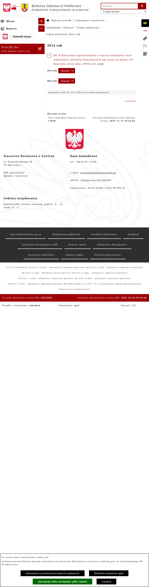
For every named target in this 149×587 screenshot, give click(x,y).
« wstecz (130, 101)
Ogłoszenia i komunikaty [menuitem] (19, 411)
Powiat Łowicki (62, 20)
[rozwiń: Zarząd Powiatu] (42, 315)
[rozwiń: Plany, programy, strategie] (42, 303)
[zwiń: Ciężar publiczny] (42, 138)
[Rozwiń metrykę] (66, 70)
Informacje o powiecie (89, 20)
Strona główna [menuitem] (11, 27)
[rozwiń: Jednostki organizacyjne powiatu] (42, 287)
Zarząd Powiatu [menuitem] (12, 315)
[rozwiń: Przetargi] (42, 440)
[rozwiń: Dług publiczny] (42, 130)
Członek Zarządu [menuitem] (13, 334)
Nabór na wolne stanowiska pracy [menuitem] (13, 448)
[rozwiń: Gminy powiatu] (42, 93)
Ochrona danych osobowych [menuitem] (12, 386)
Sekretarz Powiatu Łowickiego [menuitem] (14, 342)
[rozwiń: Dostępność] (42, 480)
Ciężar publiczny (88, 27)
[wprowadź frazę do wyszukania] (119, 6)
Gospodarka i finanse (59, 27)
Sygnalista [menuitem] (8, 486)
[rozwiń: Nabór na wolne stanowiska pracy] (42, 447)
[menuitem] (22, 35)
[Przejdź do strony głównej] (46, 8)
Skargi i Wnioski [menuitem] (12, 530)
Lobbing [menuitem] (7, 543)
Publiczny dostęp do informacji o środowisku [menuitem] (18, 459)
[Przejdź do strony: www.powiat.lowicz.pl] (145, 38)
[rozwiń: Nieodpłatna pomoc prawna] (42, 520)
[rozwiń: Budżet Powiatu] (42, 113)
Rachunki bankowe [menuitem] (14, 404)
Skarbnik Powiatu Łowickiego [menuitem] (13, 352)
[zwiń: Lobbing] (42, 543)
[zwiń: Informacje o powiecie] (42, 52)
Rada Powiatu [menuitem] (10, 361)
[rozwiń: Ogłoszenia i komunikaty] (42, 411)
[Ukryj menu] (41, 21)
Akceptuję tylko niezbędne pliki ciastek (62, 581)
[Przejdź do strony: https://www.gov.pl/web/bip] (145, 31)
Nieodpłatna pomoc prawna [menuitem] (15, 521)
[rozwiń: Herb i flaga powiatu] (42, 76)
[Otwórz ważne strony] (145, 46)
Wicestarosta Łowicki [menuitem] (16, 327)
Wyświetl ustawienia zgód (108, 573)
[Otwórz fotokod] (145, 54)
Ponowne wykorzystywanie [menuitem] (13, 505)
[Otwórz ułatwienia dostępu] (145, 23)
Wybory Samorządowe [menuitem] (16, 467)
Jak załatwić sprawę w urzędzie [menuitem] (16, 396)
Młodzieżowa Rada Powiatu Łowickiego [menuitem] (15, 369)
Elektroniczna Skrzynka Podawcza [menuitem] (18, 432)
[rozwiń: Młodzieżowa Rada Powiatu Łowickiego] (42, 367)
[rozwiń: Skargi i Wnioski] (42, 530)
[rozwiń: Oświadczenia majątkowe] (42, 417)
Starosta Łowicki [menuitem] (13, 321)
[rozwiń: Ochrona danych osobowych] (42, 384)
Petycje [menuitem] (6, 536)
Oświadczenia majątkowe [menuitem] (19, 417)
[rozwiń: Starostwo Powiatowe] (42, 378)
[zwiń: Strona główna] (42, 27)
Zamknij (106, 581)
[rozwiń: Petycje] (42, 536)
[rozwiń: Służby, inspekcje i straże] (42, 275)
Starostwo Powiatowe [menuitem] (16, 377)
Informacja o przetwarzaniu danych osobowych (52, 573)
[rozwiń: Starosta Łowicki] (42, 321)
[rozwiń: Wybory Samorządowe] (42, 467)
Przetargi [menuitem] (7, 440)
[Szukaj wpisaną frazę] (142, 6)
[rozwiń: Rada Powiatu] (42, 361)
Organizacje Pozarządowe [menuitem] (19, 423)
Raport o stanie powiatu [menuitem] (18, 473)
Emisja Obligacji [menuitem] (12, 513)
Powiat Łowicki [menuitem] (11, 44)
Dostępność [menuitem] (9, 480)
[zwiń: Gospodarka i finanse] (42, 101)
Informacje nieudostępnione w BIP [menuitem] (17, 494)
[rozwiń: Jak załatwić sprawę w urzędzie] (42, 394)
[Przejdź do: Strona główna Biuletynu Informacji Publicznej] (48, 20)
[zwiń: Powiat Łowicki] (42, 44)
